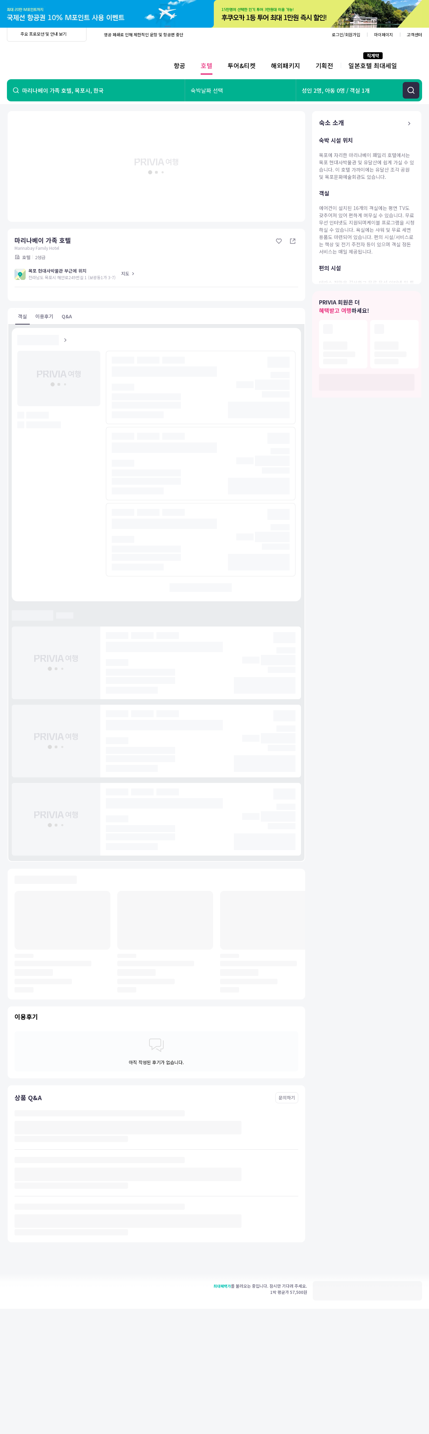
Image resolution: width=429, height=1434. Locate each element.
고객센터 (414, 34)
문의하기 (287, 1097)
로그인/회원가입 (346, 34)
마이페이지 (383, 34)
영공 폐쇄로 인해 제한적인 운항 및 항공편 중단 (143, 34)
